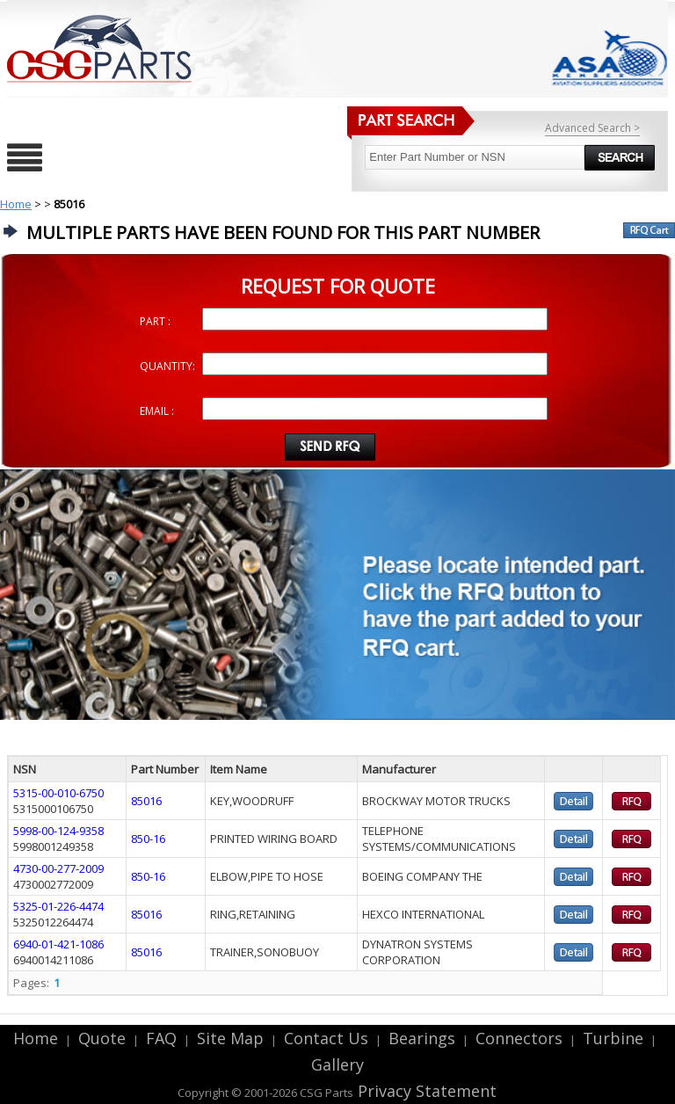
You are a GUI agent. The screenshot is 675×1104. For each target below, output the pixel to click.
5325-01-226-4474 (58, 906)
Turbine (613, 1038)
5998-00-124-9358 (58, 831)
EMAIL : (157, 410)
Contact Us (326, 1038)
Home (16, 204)
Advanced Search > (592, 127)
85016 (146, 801)
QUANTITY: (167, 366)
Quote (102, 1038)
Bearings (421, 1038)
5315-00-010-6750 (58, 793)
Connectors (518, 1038)
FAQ (161, 1038)
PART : (155, 321)
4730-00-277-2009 (58, 868)
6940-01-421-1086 (58, 944)
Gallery (337, 1064)
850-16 (148, 838)
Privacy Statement (425, 1090)
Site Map (230, 1038)
